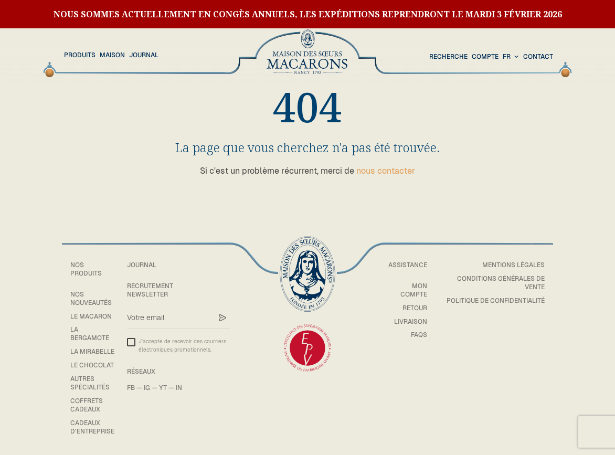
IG (147, 387)
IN (179, 387)
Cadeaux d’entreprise (92, 427)
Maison (112, 55)
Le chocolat (92, 365)
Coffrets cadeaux (86, 405)
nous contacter (385, 171)
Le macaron (91, 316)
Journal (143, 55)
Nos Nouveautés (91, 298)
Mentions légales (513, 265)
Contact (538, 56)
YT (163, 387)
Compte (485, 56)
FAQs (419, 334)
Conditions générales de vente (501, 283)
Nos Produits (86, 269)
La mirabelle (92, 351)
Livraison (410, 321)
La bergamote (89, 334)
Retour (414, 308)
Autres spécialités (90, 383)
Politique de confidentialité (496, 300)
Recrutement (150, 286)
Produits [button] (80, 55)
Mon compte (413, 290)
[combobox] (512, 57)
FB (131, 387)
